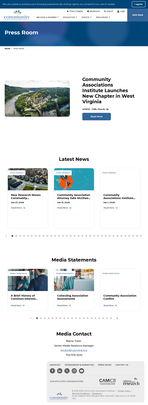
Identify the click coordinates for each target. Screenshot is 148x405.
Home (7, 48)
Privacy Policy (124, 391)
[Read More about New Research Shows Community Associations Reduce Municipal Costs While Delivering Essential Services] (18, 208)
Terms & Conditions (80, 393)
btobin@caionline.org (74, 350)
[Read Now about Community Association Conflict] (110, 305)
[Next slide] (117, 318)
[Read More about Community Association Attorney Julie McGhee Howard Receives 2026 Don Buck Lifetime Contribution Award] (64, 208)
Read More (97, 116)
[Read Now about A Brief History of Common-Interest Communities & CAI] (18, 305)
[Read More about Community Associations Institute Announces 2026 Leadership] (110, 208)
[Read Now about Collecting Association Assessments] (64, 305)
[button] (47, 17)
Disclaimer (96, 393)
